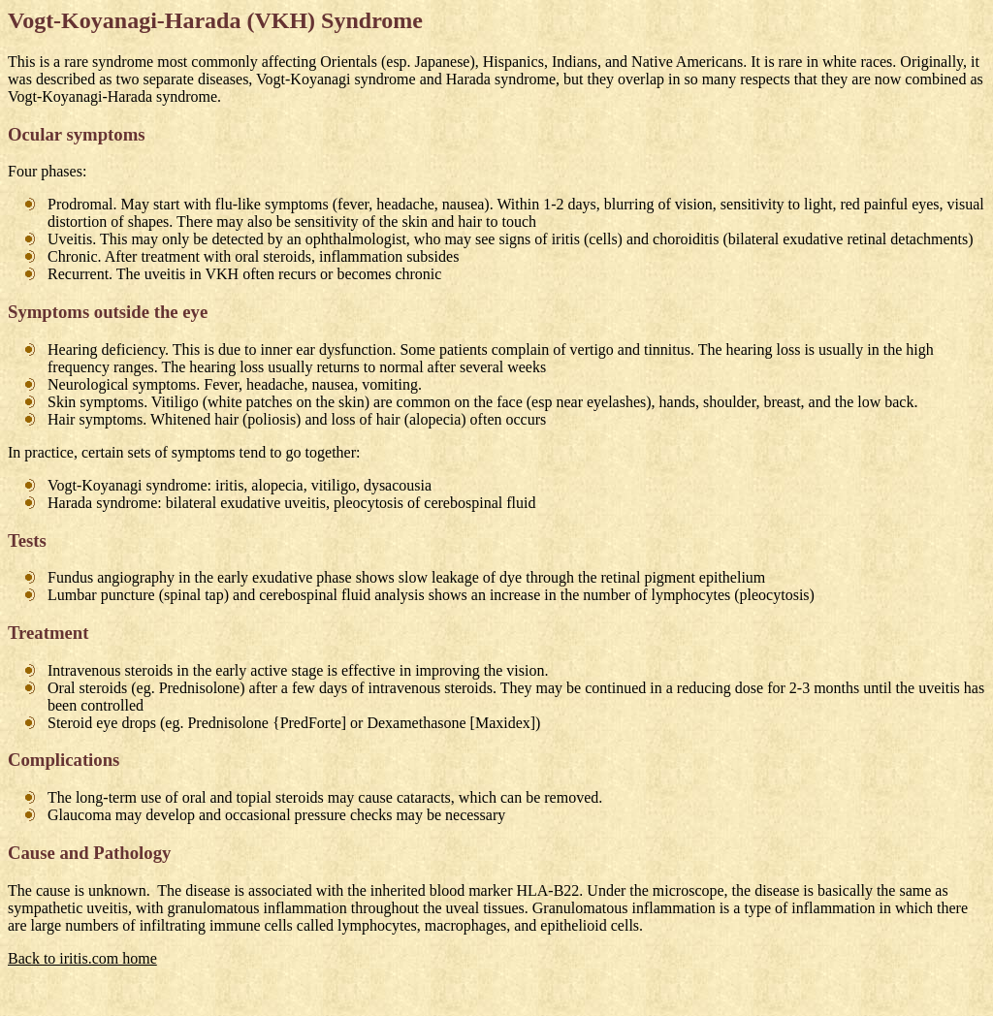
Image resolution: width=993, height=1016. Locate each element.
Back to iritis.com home (82, 958)
